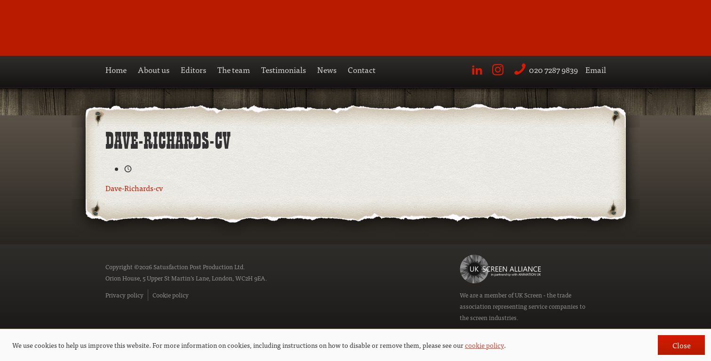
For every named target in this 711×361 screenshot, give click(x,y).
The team (233, 69)
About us (153, 69)
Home (116, 69)
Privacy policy (124, 295)
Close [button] (681, 345)
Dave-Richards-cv (134, 188)
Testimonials (283, 69)
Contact (361, 69)
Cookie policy (170, 295)
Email (595, 69)
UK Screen (528, 295)
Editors (193, 69)
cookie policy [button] (484, 345)
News (326, 69)
